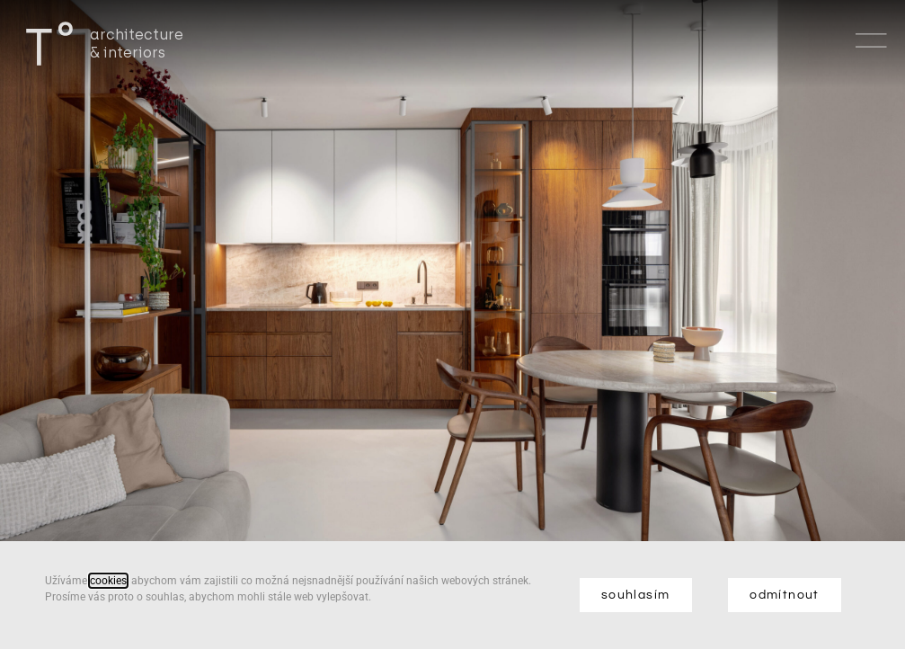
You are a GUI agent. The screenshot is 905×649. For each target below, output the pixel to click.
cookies (108, 580)
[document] (452, 324)
